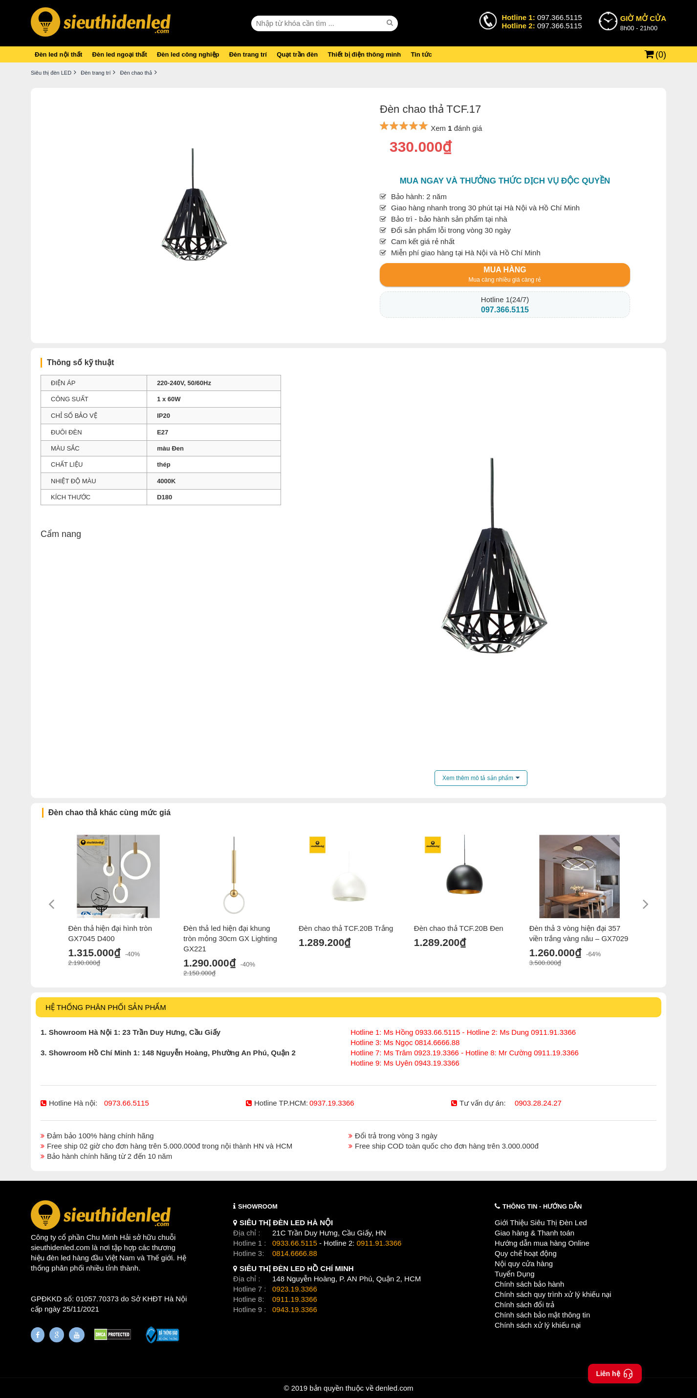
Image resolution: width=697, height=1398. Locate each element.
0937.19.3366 (331, 1103)
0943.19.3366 (294, 1309)
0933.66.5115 (294, 1243)
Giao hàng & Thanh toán (534, 1233)
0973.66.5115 (126, 1103)
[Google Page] (56, 1334)
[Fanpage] (37, 1334)
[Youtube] (77, 1334)
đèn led (58, 1258)
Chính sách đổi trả (524, 1304)
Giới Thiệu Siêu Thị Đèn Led (541, 1222)
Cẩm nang (61, 534)
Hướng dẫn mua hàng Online (542, 1243)
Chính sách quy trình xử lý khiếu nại (553, 1294)
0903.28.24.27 (538, 1103)
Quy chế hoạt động (526, 1253)
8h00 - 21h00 (643, 22)
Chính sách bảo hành (529, 1284)
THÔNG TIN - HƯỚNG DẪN (542, 1206)
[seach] (391, 23)
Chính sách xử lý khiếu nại (538, 1325)
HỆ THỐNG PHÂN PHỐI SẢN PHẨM (105, 1007)
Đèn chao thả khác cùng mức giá (109, 812)
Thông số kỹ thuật (80, 362)
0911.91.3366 (379, 1243)
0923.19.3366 (294, 1289)
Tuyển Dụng (514, 1274)
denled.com (394, 1388)
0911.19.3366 (294, 1299)
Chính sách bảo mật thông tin (542, 1315)
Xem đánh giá (456, 128)
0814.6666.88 (294, 1253)
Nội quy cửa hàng (524, 1263)
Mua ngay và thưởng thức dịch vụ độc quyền (505, 180)
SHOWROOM (258, 1206)
